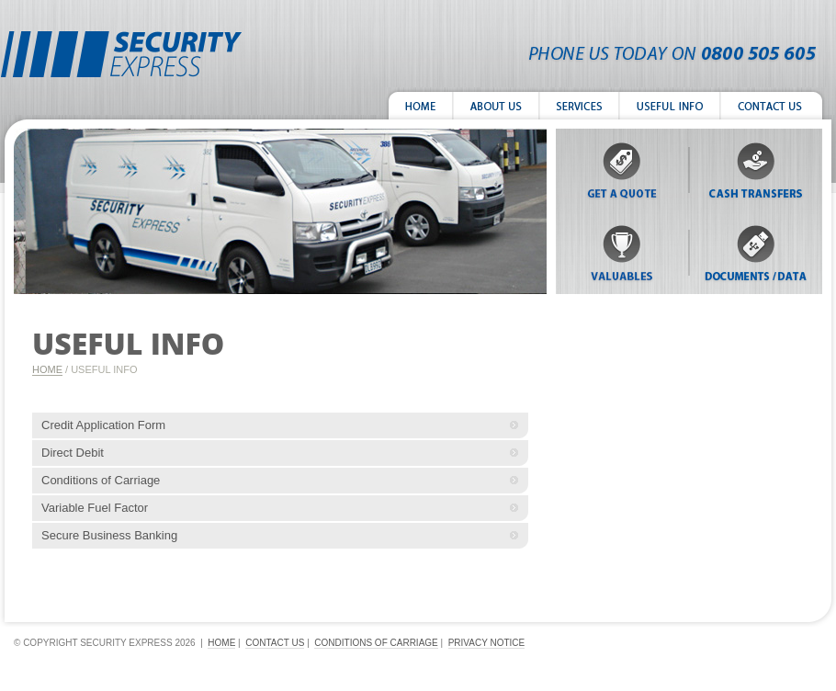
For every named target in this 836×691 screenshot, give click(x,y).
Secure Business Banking (109, 535)
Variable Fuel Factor (94, 508)
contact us (274, 643)
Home (47, 369)
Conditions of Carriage (100, 480)
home (221, 643)
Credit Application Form (103, 425)
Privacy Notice (486, 643)
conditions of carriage (375, 643)
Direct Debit (72, 452)
